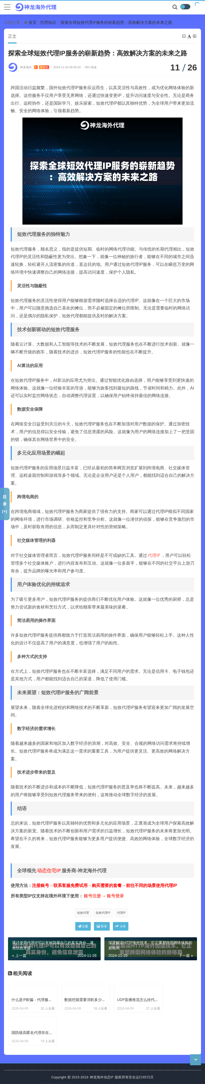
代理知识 (48, 22)
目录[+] (4, 504)
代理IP (154, 555)
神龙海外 (34, 67)
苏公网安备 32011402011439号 (94, 1075)
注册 (83, 926)
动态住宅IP (49, 870)
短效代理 (83, 913)
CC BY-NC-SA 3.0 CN (94, 1067)
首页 (33, 22)
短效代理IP (103, 913)
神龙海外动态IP (101, 1059)
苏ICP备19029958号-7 (45, 1075)
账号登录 (115, 896)
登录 (102, 926)
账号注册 (92, 896)
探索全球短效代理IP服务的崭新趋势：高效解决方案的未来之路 (116, 22)
